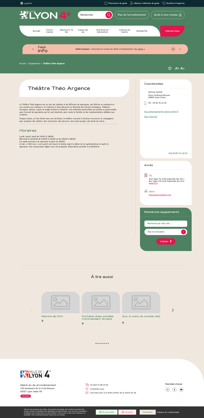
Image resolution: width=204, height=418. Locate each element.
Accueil (36, 31)
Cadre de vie (83, 31)
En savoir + (140, 49)
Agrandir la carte (178, 153)
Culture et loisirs (124, 31)
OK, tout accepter (106, 412)
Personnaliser (147, 412)
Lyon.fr (28, 3)
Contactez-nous (97, 389)
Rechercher (86, 15)
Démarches (172, 31)
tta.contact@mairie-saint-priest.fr (161, 112)
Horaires (26, 396)
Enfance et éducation (103, 31)
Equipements (34, 64)
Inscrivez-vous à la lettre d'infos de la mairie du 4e (113, 393)
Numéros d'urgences (175, 3)
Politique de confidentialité (168, 412)
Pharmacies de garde (118, 3)
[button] (33, 49)
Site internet (150, 117)
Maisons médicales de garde (146, 3)
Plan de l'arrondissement (132, 15)
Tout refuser (127, 412)
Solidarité (141, 31)
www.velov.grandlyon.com (160, 195)
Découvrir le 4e (66, 31)
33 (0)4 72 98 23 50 (99, 385)
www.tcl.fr (153, 183)
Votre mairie (49, 31)
